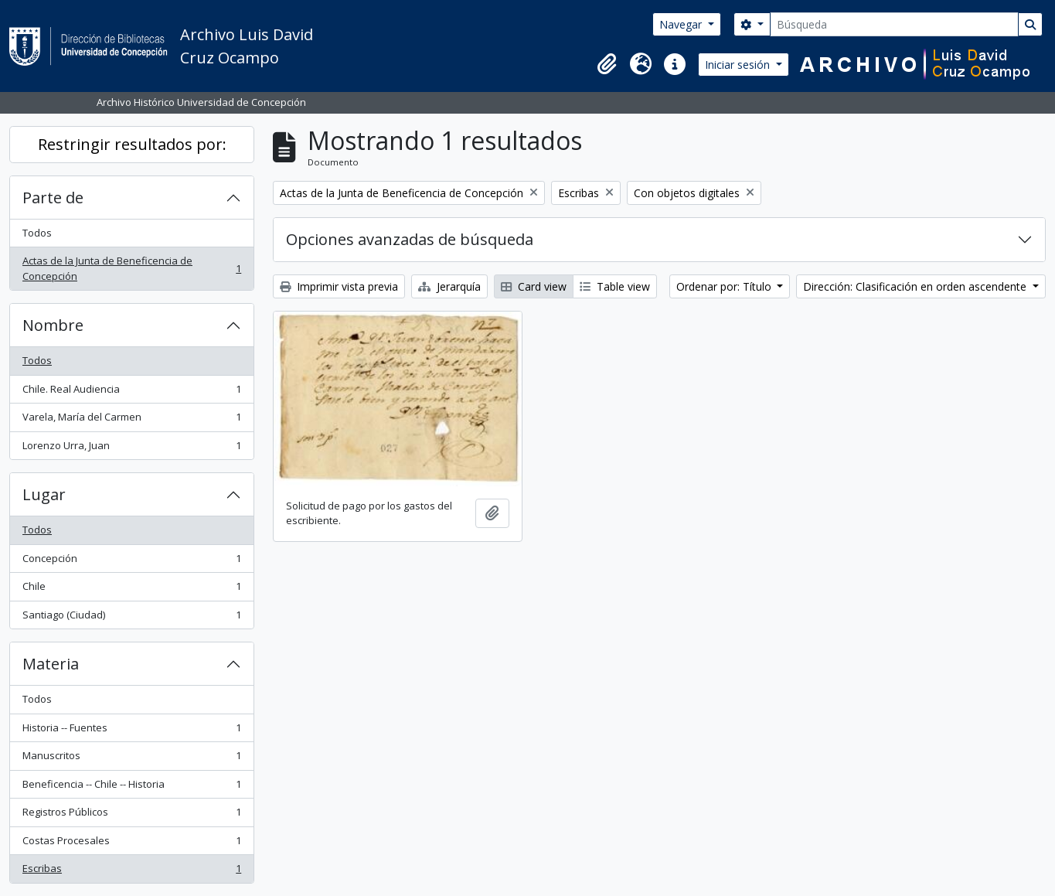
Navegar (682, 24)
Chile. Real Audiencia (131, 392)
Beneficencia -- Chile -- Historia (131, 787)
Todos (37, 233)
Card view (534, 286)
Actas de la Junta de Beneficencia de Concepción (131, 268)
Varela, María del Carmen (131, 420)
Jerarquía (449, 286)
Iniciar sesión (739, 64)
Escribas (131, 871)
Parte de (52, 197)
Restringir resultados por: (132, 144)
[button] (607, 64)
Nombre (52, 325)
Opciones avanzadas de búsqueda (409, 239)
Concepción (131, 561)
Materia (50, 663)
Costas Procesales (131, 843)
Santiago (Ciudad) (131, 618)
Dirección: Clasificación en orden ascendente (916, 286)
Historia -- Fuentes (131, 731)
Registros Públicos (131, 815)
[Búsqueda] (894, 24)
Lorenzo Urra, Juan (131, 448)
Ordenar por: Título (725, 286)
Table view (615, 286)
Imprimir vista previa (339, 286)
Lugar (44, 494)
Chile (131, 589)
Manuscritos (131, 758)
